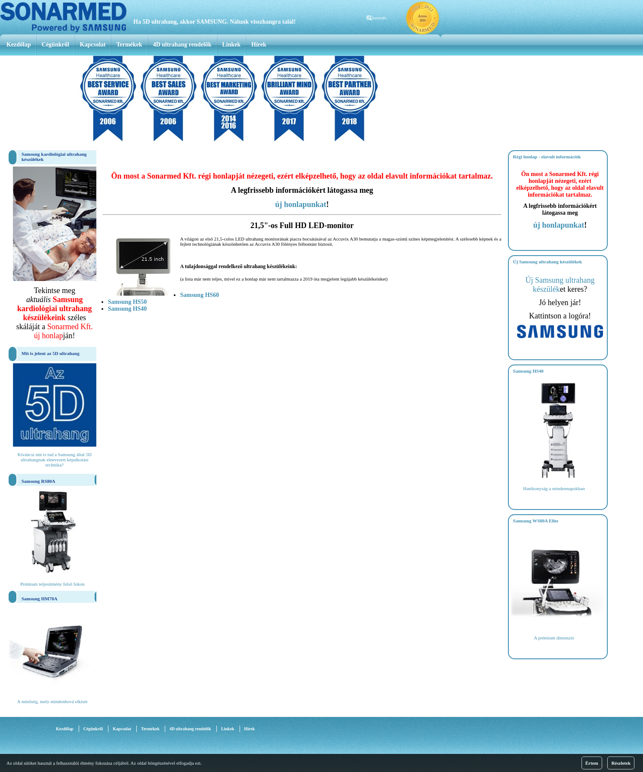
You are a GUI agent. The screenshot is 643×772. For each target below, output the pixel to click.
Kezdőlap (18, 44)
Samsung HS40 (127, 309)
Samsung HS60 (199, 295)
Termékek (129, 44)
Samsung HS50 (127, 302)
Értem (591, 763)
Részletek (621, 763)
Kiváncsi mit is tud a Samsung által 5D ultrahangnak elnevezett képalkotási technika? (55, 459)
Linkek (231, 44)
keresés (379, 17)
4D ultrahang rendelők (182, 44)
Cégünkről (55, 44)
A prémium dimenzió (554, 637)
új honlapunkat (300, 204)
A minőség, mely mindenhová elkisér (52, 701)
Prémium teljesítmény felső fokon (52, 584)
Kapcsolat (93, 44)
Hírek (258, 44)
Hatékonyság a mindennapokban (554, 488)
